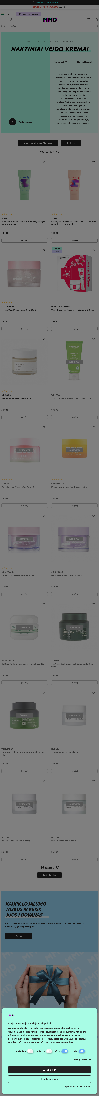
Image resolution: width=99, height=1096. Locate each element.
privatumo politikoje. (63, 1042)
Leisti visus (49, 1069)
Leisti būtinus (49, 1079)
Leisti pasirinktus (82, 1059)
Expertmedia (83, 1086)
